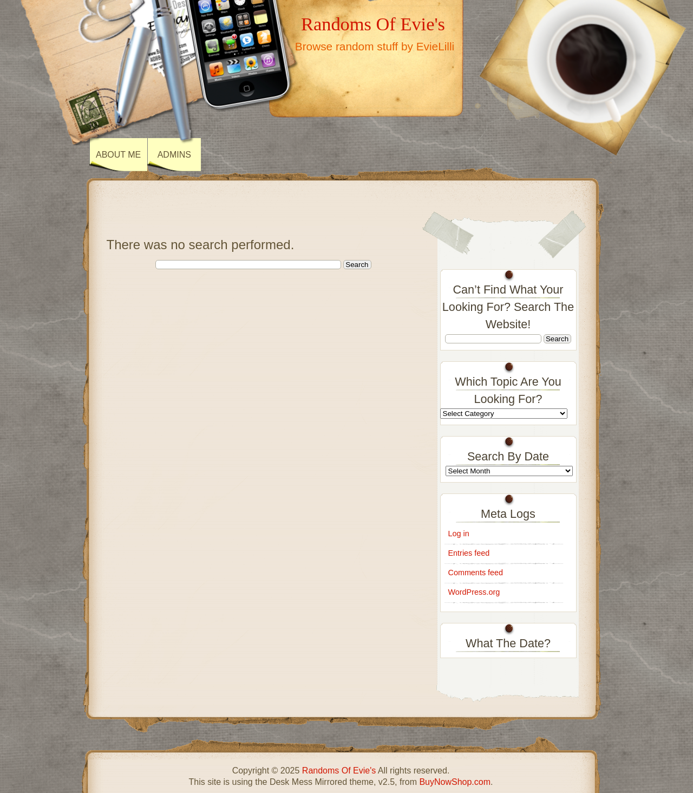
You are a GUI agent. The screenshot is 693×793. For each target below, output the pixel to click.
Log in (458, 533)
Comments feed (476, 572)
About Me (118, 154)
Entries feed (469, 553)
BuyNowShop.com (455, 781)
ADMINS (174, 154)
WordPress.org (474, 592)
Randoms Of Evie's (373, 24)
